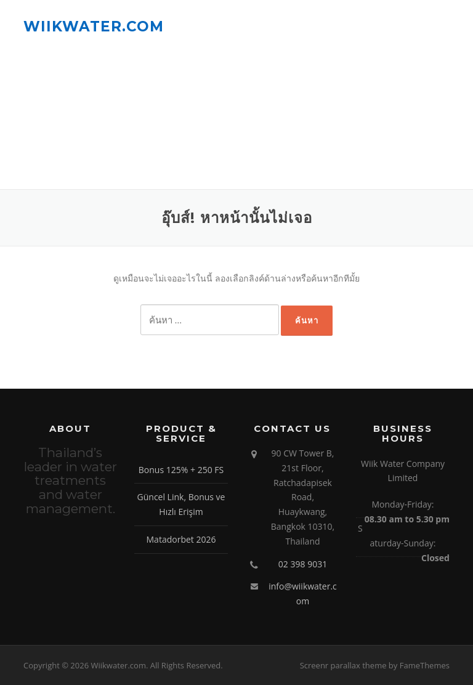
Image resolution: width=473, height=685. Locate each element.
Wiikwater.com (93, 25)
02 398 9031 (302, 564)
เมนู (439, 26)
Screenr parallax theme (343, 665)
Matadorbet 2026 (181, 539)
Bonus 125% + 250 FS (181, 470)
